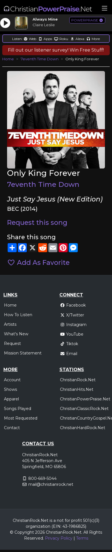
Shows (10, 389)
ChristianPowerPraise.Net (85, 399)
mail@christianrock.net (50, 484)
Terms (82, 538)
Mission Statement (23, 353)
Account (12, 380)
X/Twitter (72, 315)
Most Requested (20, 418)
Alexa (77, 39)
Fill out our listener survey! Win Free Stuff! (56, 50)
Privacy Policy (58, 538)
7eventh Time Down (40, 59)
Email (68, 354)
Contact (12, 428)
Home (8, 59)
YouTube (71, 334)
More (93, 39)
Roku (61, 39)
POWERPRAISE (87, 20)
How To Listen (18, 315)
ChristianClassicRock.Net (84, 409)
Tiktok (69, 344)
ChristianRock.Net (78, 380)
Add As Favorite (38, 263)
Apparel (11, 399)
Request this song (37, 223)
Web (29, 39)
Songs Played (17, 409)
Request (12, 343)
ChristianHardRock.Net (82, 428)
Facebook (73, 305)
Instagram (73, 325)
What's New (16, 334)
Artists (10, 324)
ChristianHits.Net (76, 389)
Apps (45, 39)
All (85, 532)
